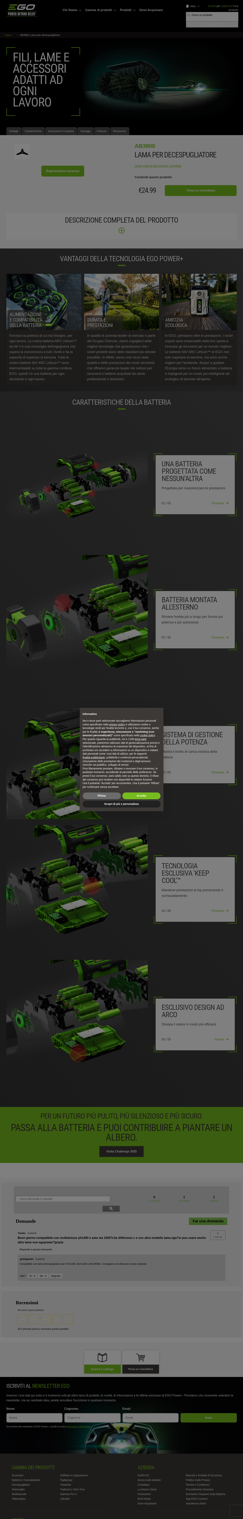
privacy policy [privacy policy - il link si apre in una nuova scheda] (117, 724)
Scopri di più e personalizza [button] (121, 803)
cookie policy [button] (147, 735)
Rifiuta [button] (102, 795)
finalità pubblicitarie (94, 757)
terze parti (140, 739)
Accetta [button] (141, 795)
